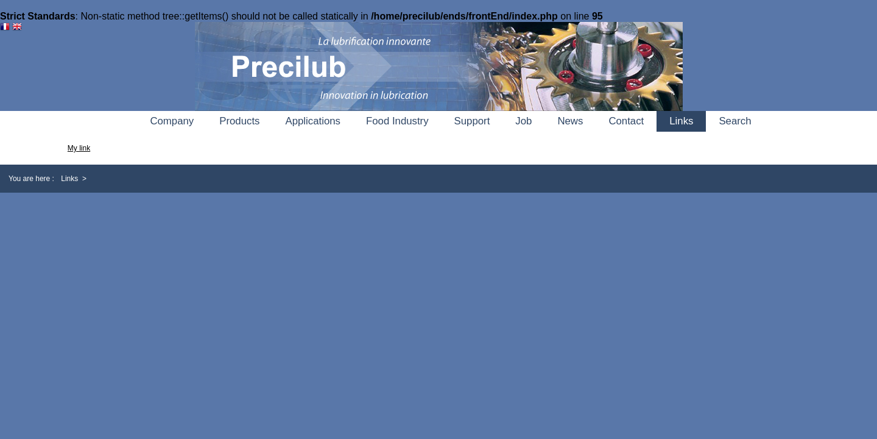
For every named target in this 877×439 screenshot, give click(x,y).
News (570, 121)
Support (472, 121)
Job (523, 121)
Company (172, 121)
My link (79, 148)
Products (239, 121)
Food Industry (397, 121)
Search (735, 121)
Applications (312, 121)
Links (681, 121)
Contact (626, 121)
